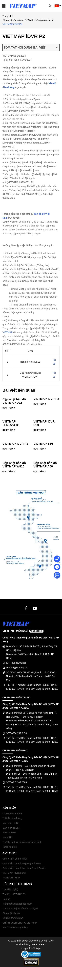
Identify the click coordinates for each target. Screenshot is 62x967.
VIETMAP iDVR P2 (46, 398)
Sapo (38, 948)
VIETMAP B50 (43, 443)
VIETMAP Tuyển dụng (14, 873)
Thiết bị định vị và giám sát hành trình (21, 842)
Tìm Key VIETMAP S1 (13, 894)
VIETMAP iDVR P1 (15, 443)
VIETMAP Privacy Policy (15, 927)
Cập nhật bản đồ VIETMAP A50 (45, 464)
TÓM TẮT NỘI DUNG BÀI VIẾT (31, 47)
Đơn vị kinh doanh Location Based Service (24, 868)
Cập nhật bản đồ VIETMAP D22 (14, 401)
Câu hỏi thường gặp (12, 918)
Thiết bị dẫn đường (12, 818)
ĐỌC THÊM (8, 408)
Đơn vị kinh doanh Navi (14, 858)
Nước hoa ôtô (9, 847)
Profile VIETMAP (11, 877)
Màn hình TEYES (11, 828)
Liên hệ (6, 899)
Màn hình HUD (10, 823)
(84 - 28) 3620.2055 (16, 663)
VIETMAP (7, 332)
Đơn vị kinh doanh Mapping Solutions (21, 863)
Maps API (7, 837)
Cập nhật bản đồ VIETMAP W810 (14, 464)
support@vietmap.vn (16, 667)
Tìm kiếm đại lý (10, 889)
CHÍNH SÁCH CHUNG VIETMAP (19, 922)
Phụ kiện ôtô (9, 832)
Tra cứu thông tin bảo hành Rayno (20, 908)
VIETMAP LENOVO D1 (11, 423)
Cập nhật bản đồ (11, 913)
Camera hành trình (12, 813)
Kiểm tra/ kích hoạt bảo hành (17, 903)
